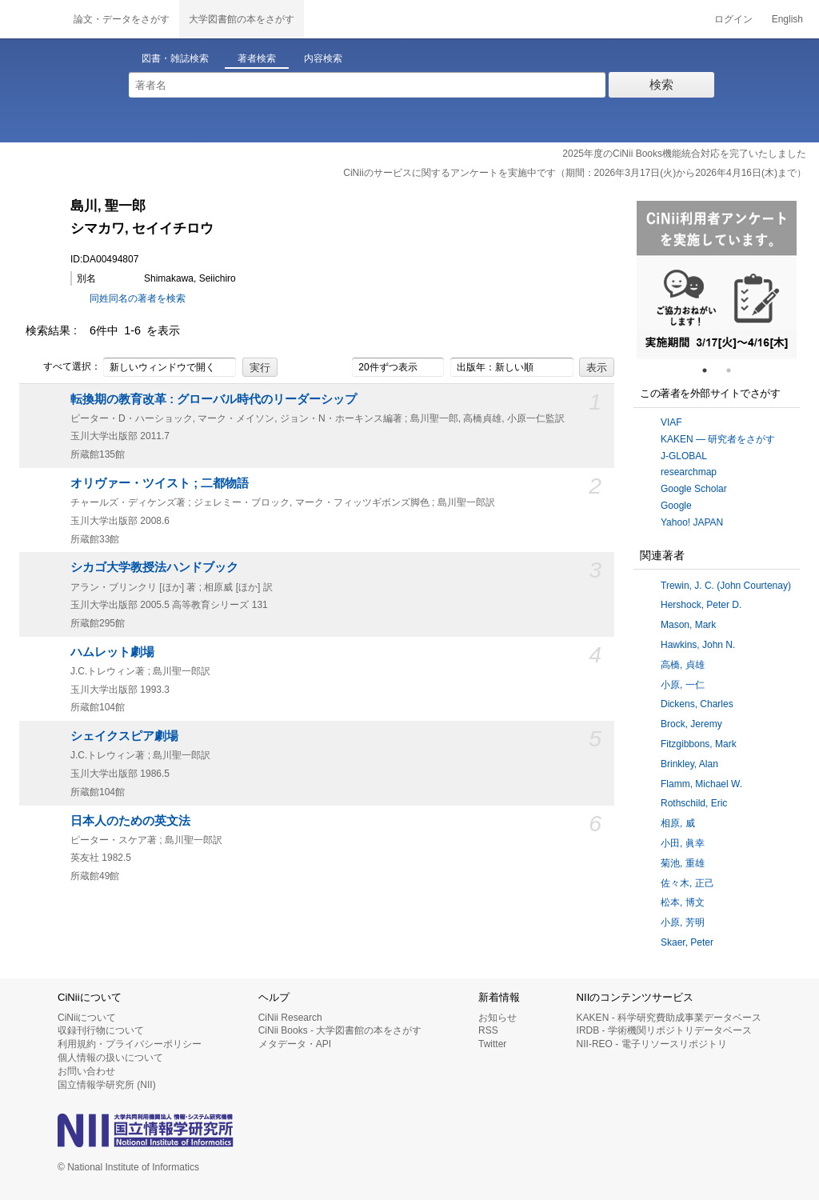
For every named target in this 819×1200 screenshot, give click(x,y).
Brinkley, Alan (689, 764)
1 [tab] (711, 370)
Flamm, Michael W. (701, 784)
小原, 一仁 (683, 684)
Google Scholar (694, 488)
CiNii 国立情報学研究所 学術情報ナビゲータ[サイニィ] (32, 19)
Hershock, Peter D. (701, 604)
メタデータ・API (294, 1044)
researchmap (689, 472)
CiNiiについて (87, 1017)
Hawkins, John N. (698, 644)
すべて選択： (63, 367)
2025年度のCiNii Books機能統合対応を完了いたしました (684, 153)
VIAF (671, 422)
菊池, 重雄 (683, 863)
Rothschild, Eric (694, 803)
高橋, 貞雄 (683, 664)
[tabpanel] (716, 280)
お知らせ (497, 1017)
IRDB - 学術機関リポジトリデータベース (664, 1030)
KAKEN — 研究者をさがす (718, 439)
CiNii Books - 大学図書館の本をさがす (340, 1030)
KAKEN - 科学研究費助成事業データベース (669, 1017)
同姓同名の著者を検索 (138, 298)
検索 (661, 84)
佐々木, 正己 (687, 883)
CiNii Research (290, 1017)
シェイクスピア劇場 (124, 736)
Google (676, 505)
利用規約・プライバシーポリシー (130, 1044)
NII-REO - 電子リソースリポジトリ (652, 1044)
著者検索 (257, 58)
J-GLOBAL (684, 456)
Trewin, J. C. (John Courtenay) (726, 585)
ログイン (733, 19)
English (787, 19)
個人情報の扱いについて (110, 1057)
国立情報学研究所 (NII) (107, 1084)
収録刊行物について (101, 1030)
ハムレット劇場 (112, 652)
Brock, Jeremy (691, 724)
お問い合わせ (86, 1071)
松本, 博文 (683, 902)
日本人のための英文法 (130, 820)
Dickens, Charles (697, 704)
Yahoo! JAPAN (692, 522)
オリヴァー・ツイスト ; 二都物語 (159, 483)
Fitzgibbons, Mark (699, 744)
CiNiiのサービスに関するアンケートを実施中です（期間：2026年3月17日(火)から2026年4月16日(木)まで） (574, 172)
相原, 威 (678, 823)
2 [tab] (735, 370)
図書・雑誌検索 (175, 58)
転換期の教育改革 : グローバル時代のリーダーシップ (213, 399)
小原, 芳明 (683, 922)
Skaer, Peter (687, 942)
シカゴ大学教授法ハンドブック (154, 567)
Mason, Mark (688, 624)
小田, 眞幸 (683, 843)
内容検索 (323, 58)
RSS (488, 1030)
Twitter (492, 1044)
